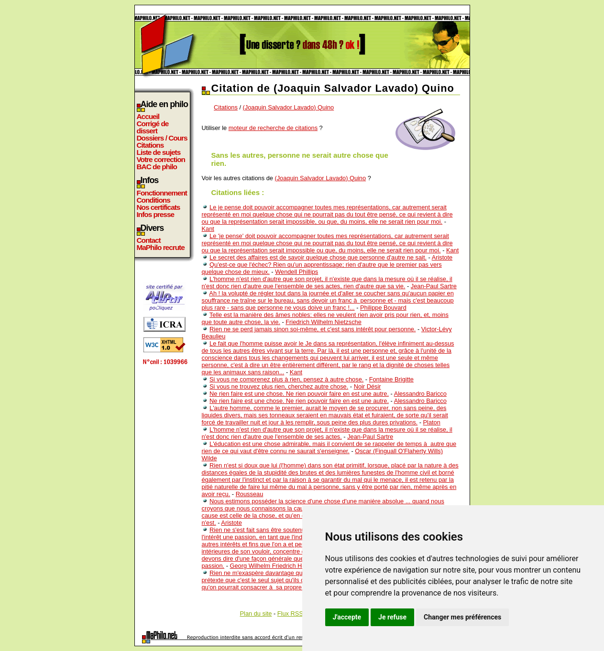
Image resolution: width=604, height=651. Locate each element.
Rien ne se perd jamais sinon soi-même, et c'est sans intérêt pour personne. (312, 329)
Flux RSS (290, 613)
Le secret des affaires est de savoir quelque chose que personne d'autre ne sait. (318, 257)
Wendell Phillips (296, 271)
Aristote (442, 257)
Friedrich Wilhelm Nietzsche (324, 322)
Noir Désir (367, 386)
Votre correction (161, 159)
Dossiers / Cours (162, 137)
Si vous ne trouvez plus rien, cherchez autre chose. (278, 386)
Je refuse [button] (392, 617)
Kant (208, 228)
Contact (149, 240)
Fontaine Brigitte (391, 379)
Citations (150, 145)
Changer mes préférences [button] (462, 617)
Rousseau (250, 494)
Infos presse (155, 214)
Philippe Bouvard (383, 307)
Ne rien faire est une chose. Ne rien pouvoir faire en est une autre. (299, 393)
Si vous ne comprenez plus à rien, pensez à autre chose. (286, 379)
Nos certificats (158, 207)
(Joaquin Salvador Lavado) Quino (288, 107)
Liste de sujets (159, 152)
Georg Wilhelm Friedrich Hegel (272, 565)
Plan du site (256, 613)
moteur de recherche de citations (273, 127)
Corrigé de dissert (153, 127)
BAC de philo (157, 166)
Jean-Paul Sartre (434, 286)
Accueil (148, 116)
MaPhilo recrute (161, 247)
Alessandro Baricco (420, 393)
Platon (431, 422)
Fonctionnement (162, 192)
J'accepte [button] (347, 617)
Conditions (153, 200)
